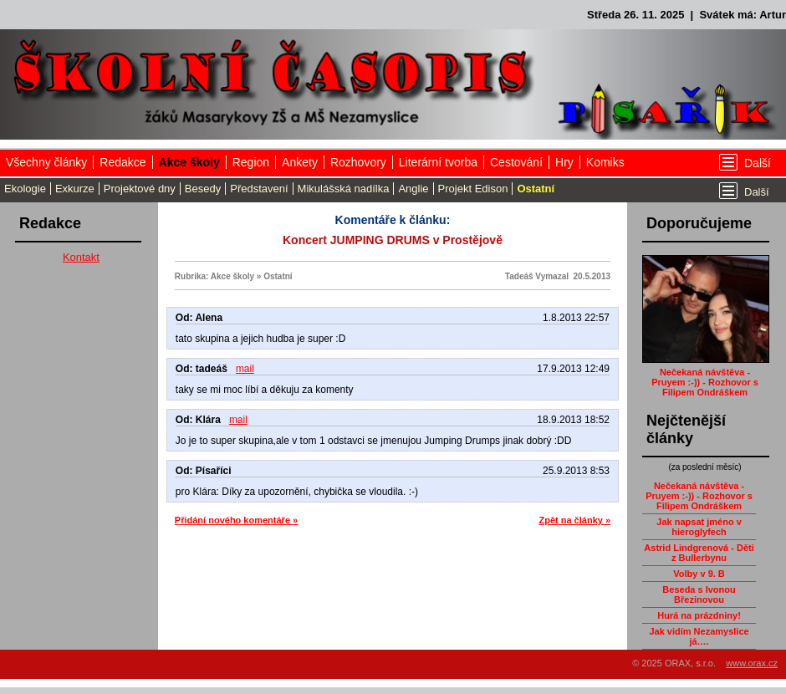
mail (245, 369)
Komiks (605, 162)
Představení (259, 188)
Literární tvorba (438, 162)
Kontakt (81, 257)
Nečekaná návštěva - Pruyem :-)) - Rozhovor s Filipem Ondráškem (704, 382)
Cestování (516, 162)
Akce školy (189, 162)
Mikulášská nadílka (344, 188)
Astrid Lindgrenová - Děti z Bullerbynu (698, 553)
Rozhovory (358, 162)
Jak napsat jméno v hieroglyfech (699, 527)
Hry (564, 162)
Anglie (413, 188)
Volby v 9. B (699, 574)
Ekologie (25, 188)
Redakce (122, 162)
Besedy (203, 188)
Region (250, 162)
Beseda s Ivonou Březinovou (698, 594)
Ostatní (535, 188)
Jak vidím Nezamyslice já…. (698, 636)
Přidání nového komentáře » (236, 520)
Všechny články (46, 162)
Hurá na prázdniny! (699, 615)
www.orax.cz (752, 663)
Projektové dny (140, 188)
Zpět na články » (574, 520)
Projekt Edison (473, 188)
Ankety (300, 162)
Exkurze (74, 188)
